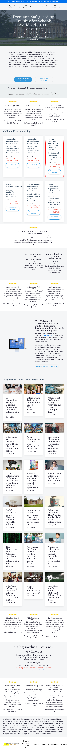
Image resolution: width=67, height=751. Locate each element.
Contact (41, 7)
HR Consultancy (24, 6)
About (47, 6)
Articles (33, 7)
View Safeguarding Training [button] (22, 79)
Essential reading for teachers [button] (46, 366)
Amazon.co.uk (49, 335)
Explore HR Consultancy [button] (44, 79)
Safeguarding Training (13, 6)
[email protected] (53, 1)
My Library (54, 6)
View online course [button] (12, 165)
